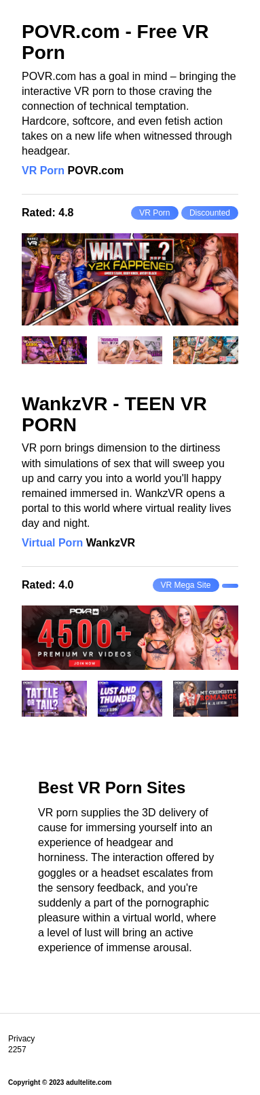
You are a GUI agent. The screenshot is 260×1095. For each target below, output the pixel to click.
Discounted (209, 213)
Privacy (21, 1038)
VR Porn (43, 170)
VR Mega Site (186, 585)
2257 (17, 1049)
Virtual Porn (52, 543)
